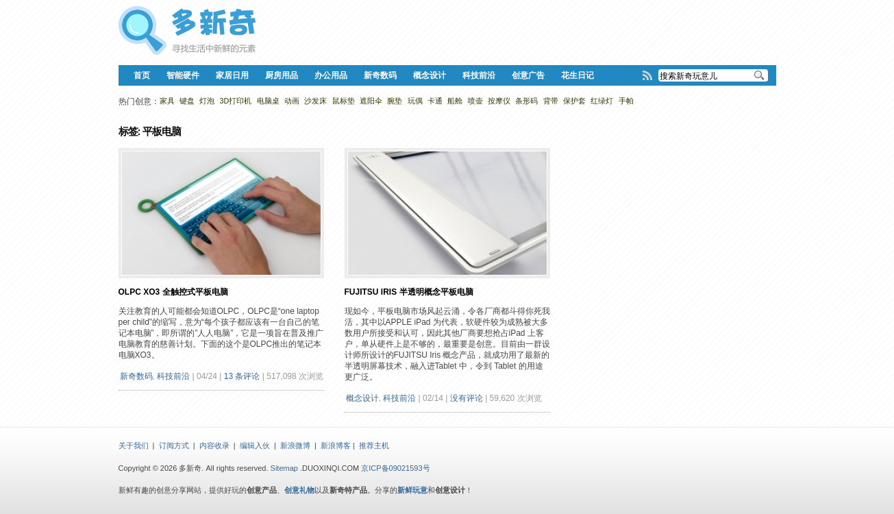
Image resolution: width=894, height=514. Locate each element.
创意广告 (528, 75)
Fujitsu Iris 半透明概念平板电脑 (409, 292)
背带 (550, 101)
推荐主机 (374, 445)
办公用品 (330, 75)
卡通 (435, 101)
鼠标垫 (343, 101)
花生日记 (577, 75)
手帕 (626, 101)
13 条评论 (242, 376)
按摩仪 (499, 101)
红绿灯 (602, 101)
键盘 (187, 101)
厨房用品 (281, 75)
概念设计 (429, 75)
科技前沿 (478, 75)
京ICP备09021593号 (395, 468)
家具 (167, 101)
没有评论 (466, 398)
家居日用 (232, 75)
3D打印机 (236, 101)
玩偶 (415, 101)
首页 (142, 75)
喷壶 (475, 101)
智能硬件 (182, 75)
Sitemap (284, 468)
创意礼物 (299, 490)
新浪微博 (295, 445)
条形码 (526, 101)
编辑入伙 (255, 445)
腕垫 (394, 101)
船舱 (454, 101)
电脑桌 (268, 101)
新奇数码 (380, 75)
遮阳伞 (371, 101)
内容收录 (214, 445)
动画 (291, 101)
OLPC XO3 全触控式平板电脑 (173, 292)
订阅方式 (174, 445)
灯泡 (206, 101)
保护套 (574, 101)
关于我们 (134, 445)
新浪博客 (336, 445)
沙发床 (315, 101)
